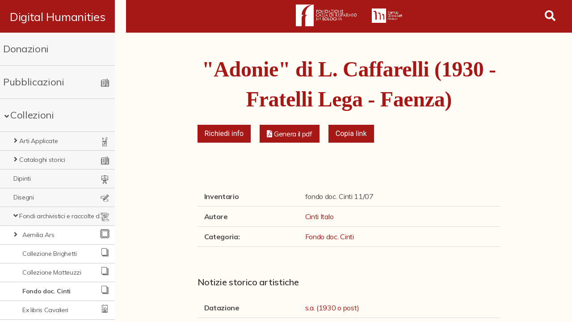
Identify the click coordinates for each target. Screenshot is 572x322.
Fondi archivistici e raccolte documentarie (67, 216)
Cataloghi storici (42, 160)
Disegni (23, 197)
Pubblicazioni (33, 82)
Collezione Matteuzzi (51, 272)
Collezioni (32, 115)
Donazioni (26, 48)
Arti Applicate (38, 141)
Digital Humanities (62, 16)
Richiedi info (224, 133)
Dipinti (22, 178)
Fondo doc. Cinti (46, 291)
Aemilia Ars (38, 235)
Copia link (351, 133)
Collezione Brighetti (49, 254)
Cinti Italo (319, 216)
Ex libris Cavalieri (45, 310)
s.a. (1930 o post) (332, 307)
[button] (290, 134)
